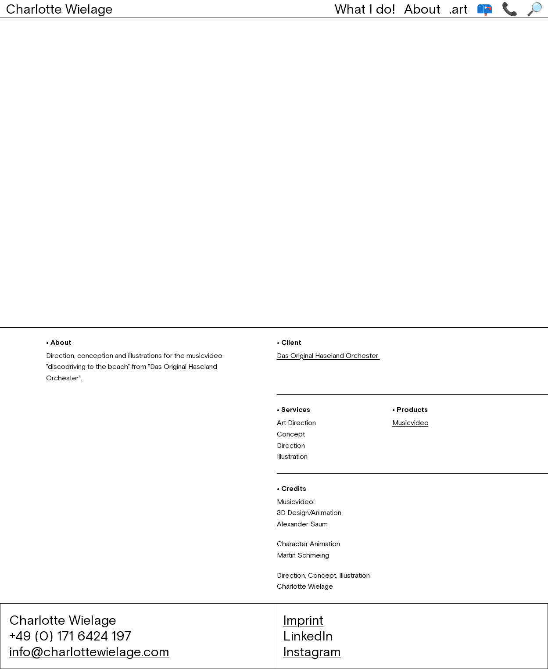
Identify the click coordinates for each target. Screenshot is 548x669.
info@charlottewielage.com (89, 651)
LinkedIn (308, 636)
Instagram (312, 651)
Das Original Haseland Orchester (328, 355)
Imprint (303, 620)
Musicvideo (410, 422)
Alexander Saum (302, 524)
